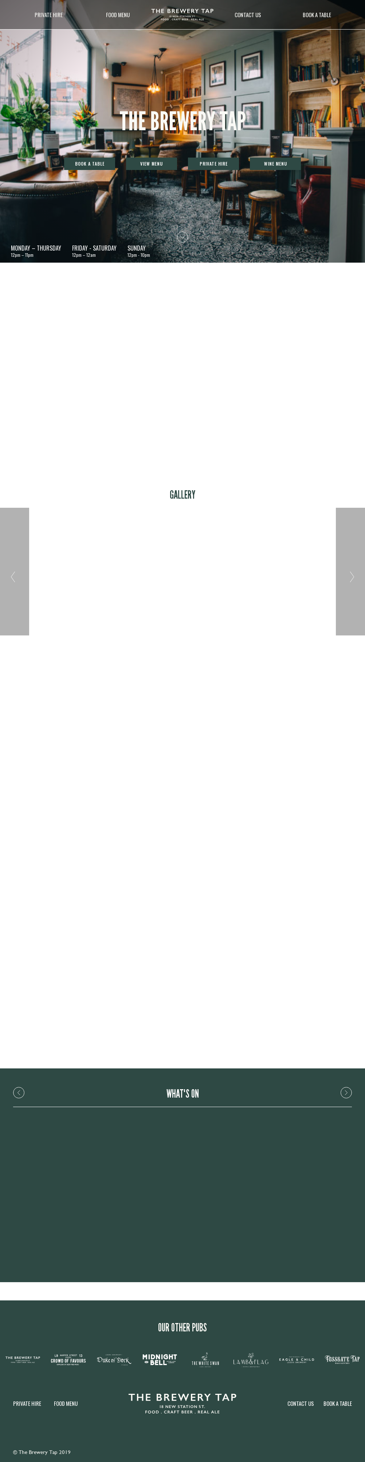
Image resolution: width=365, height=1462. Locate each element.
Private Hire (49, 15)
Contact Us (248, 15)
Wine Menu (275, 163)
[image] (182, 15)
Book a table (317, 15)
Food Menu (118, 15)
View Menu (151, 163)
